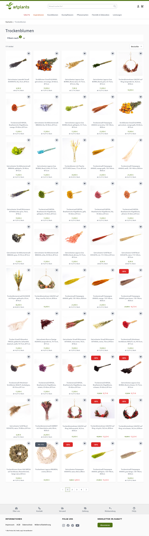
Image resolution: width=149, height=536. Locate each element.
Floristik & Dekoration (100, 15)
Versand (62, 509)
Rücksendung (110, 509)
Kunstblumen (52, 15)
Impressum (9, 524)
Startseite (9, 22)
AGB (18, 524)
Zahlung (85, 509)
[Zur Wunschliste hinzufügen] (29, 53)
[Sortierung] (137, 46)
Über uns (16, 509)
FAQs (134, 509)
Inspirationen (38, 15)
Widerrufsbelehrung (43, 524)
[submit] (114, 6)
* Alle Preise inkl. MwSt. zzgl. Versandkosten (18, 530)
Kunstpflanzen (67, 15)
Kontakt (39, 509)
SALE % (27, 15)
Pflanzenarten (82, 15)
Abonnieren (105, 525)
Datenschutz (27, 524)
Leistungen (117, 15)
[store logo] (17, 5)
